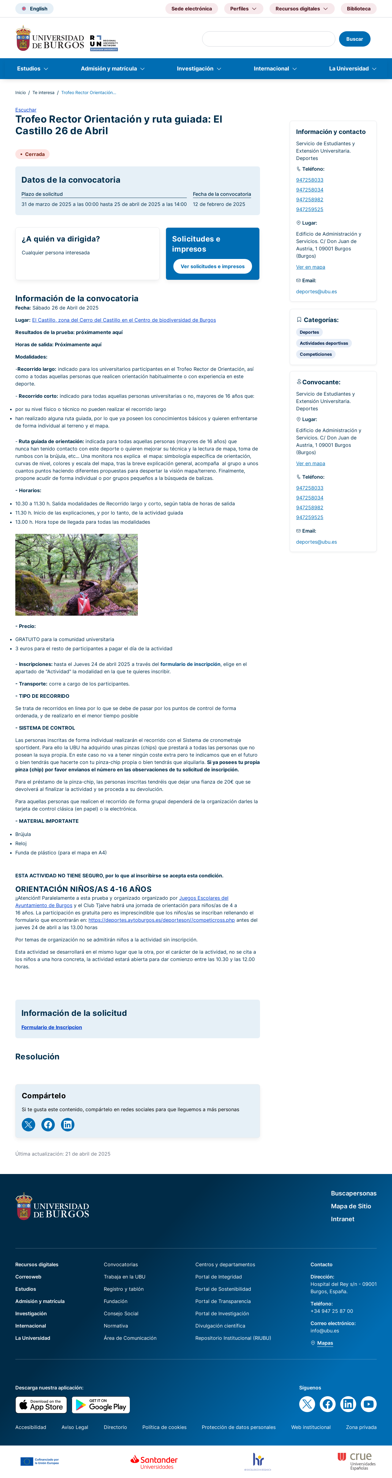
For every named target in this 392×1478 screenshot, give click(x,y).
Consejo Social (121, 1313)
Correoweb (28, 1277)
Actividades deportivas (324, 343)
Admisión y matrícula (109, 68)
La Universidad (349, 68)
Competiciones (316, 354)
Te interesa (43, 92)
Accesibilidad (30, 1427)
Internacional (271, 68)
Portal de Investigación (222, 1313)
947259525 (309, 209)
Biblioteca (359, 9)
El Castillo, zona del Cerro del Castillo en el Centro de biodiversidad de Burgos (124, 320)
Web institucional (311, 1427)
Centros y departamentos (225, 1264)
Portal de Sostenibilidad (223, 1289)
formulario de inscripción (190, 664)
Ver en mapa (310, 267)
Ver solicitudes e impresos (213, 266)
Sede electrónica (192, 9)
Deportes (309, 332)
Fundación (115, 1301)
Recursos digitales (36, 1264)
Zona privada (361, 1427)
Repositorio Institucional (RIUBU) (233, 1338)
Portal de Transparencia (223, 1301)
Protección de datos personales (239, 1427)
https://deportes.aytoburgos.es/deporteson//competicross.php (162, 920)
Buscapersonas (354, 1193)
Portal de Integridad (218, 1277)
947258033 (309, 180)
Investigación (195, 68)
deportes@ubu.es (316, 291)
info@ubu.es (325, 1331)
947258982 (309, 199)
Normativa (116, 1326)
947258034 (309, 190)
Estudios (28, 68)
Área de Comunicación (130, 1338)
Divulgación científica (220, 1326)
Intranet (343, 1219)
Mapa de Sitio (351, 1206)
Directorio (115, 1427)
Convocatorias (121, 1264)
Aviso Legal (75, 1427)
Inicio (20, 92)
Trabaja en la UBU (124, 1277)
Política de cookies (164, 1427)
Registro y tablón (124, 1289)
